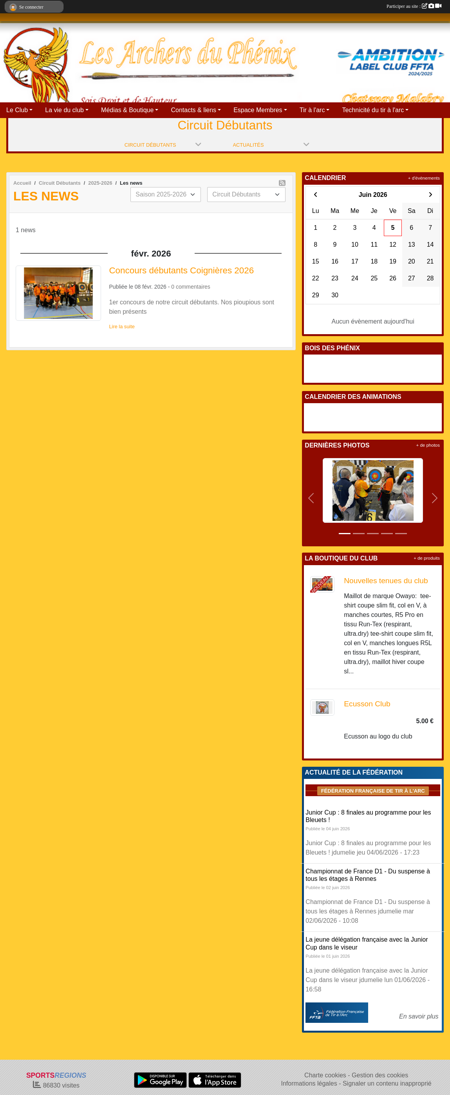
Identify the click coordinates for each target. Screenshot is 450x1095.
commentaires (193, 287)
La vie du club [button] (64, 110)
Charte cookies (325, 1075)
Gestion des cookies (380, 1075)
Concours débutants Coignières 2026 (181, 270)
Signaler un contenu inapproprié (387, 1083)
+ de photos (428, 445)
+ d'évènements (424, 178)
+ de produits (427, 558)
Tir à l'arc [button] (312, 110)
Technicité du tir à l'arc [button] (373, 110)
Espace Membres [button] (257, 110)
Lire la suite (121, 326)
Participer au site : (414, 6)
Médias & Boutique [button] (127, 110)
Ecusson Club (367, 704)
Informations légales (309, 1083)
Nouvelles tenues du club (386, 581)
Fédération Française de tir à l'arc (373, 791)
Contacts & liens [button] (193, 110)
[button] (311, 498)
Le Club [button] (17, 110)
